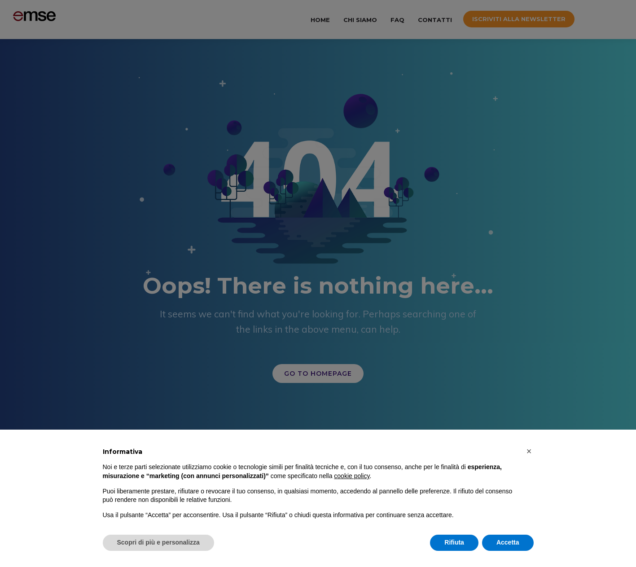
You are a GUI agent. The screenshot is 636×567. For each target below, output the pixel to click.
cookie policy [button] (351, 475)
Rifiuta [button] (454, 542)
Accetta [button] (507, 542)
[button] (529, 451)
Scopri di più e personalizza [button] (158, 542)
